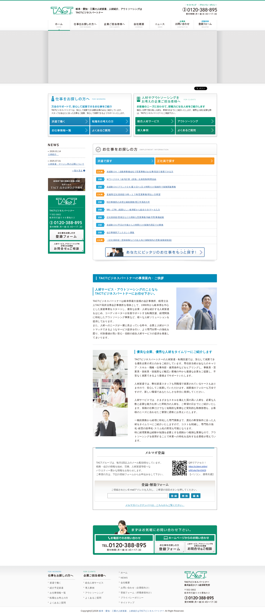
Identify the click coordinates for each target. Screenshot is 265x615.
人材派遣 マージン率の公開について (66, 164)
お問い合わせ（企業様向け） (136, 587)
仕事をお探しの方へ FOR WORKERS (84, 25)
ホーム (124, 572)
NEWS (124, 577)
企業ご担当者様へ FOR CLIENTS (113, 25)
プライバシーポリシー (132, 597)
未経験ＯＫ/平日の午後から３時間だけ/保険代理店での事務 (135, 225)
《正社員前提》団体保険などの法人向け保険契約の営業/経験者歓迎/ (139, 240)
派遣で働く (55, 583)
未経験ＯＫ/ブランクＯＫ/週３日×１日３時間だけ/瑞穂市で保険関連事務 (141, 187)
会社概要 (125, 582)
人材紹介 (53, 154)
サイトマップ (128, 602)
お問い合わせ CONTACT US (182, 25)
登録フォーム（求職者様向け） (137, 592)
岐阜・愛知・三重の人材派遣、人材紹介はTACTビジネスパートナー (131, 611)
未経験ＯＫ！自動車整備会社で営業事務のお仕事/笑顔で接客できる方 (140, 171)
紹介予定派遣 (57, 588)
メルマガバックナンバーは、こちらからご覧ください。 (155, 505)
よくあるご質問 (58, 602)
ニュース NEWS (160, 25)
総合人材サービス (94, 583)
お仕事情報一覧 (58, 592)
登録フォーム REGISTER (205, 25)
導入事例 (89, 588)
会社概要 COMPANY (138, 25)
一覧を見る (77, 170)
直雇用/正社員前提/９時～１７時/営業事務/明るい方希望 (133, 194)
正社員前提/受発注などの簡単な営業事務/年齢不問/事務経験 (135, 217)
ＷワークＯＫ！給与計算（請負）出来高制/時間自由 (131, 179)
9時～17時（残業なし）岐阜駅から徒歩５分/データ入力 (133, 209)
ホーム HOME (59, 25)
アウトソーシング (94, 592)
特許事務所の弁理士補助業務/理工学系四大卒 (128, 202)
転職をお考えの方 (59, 598)
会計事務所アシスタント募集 (120, 232)
